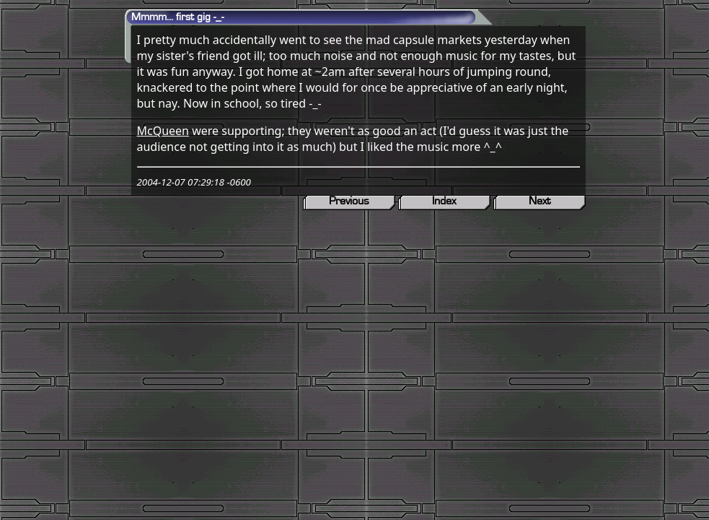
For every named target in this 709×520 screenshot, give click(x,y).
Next (539, 201)
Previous (349, 201)
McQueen (163, 131)
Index (444, 201)
